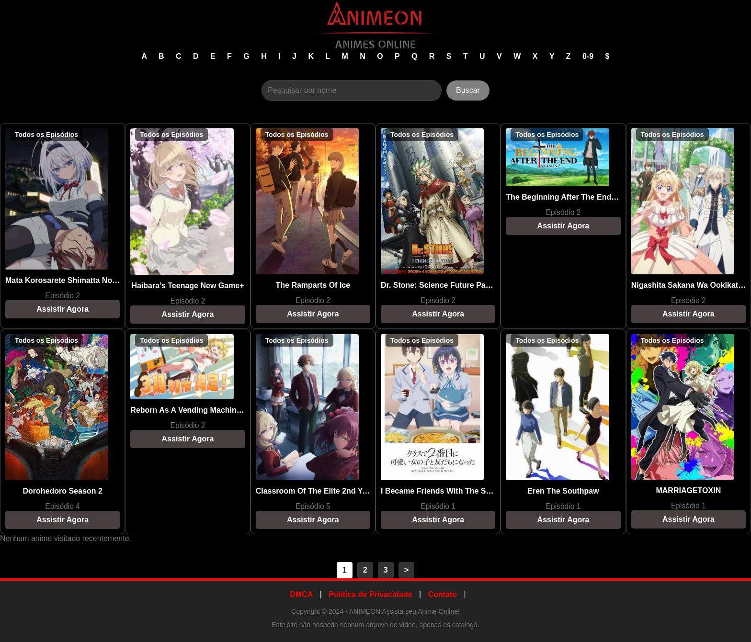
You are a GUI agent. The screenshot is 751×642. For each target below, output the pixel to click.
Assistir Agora (62, 309)
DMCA (301, 594)
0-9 (589, 56)
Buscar (468, 90)
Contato (442, 594)
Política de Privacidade (370, 594)
